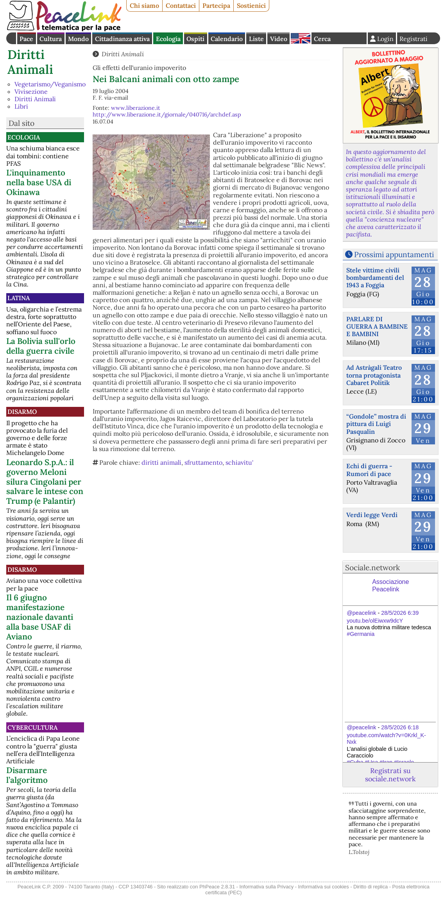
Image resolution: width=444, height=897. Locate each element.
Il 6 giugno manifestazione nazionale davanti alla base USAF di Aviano (39, 617)
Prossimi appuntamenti (394, 254)
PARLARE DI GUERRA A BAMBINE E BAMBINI (377, 326)
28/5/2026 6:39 (400, 613)
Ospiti (195, 39)
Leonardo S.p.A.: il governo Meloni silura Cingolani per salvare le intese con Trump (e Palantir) (44, 482)
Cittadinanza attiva (122, 39)
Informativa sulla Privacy (266, 887)
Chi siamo (144, 5)
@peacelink (361, 613)
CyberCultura (32, 727)
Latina (18, 298)
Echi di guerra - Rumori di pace (369, 469)
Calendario (227, 39)
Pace (26, 39)
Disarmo (22, 411)
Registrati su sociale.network (390, 774)
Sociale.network (372, 567)
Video (278, 39)
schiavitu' (239, 462)
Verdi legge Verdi (371, 515)
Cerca (322, 39)
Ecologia (168, 39)
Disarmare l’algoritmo (27, 775)
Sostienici (251, 5)
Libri (21, 106)
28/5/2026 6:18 (400, 727)
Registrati (413, 39)
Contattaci (181, 5)
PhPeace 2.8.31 (217, 887)
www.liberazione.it (135, 107)
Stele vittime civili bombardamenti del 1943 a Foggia (375, 277)
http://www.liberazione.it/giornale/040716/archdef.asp (167, 114)
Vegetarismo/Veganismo (50, 84)
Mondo (78, 39)
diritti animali (161, 462)
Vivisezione (31, 91)
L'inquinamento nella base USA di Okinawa (38, 182)
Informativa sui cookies (323, 887)
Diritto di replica (370, 887)
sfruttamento (203, 462)
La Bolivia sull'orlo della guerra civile (40, 346)
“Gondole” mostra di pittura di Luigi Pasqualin (376, 423)
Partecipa (216, 5)
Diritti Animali (30, 62)
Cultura (50, 39)
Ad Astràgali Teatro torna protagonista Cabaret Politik (374, 374)
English (300, 38)
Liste (256, 39)
